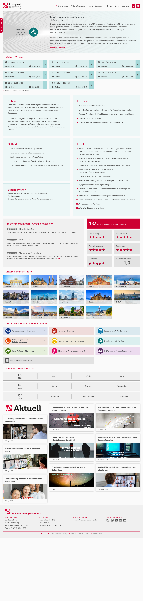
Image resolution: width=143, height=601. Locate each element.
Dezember (122, 396)
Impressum (96, 534)
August (88, 386)
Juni (122, 376)
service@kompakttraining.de (85, 520)
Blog (116, 6)
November (88, 396)
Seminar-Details (57, 47)
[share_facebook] (1, 23)
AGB (43, 534)
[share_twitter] (1, 27)
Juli (54, 386)
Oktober (54, 396)
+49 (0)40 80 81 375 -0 (18, 525)
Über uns (124, 6)
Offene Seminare (77, 6)
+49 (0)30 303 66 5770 (51, 525)
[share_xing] (1, 20)
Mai (88, 376)
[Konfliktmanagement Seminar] (133, 6)
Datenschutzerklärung (79, 534)
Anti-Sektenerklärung (57, 534)
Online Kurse (62, 6)
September (122, 386)
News (109, 6)
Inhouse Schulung (94, 6)
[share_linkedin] (1, 31)
